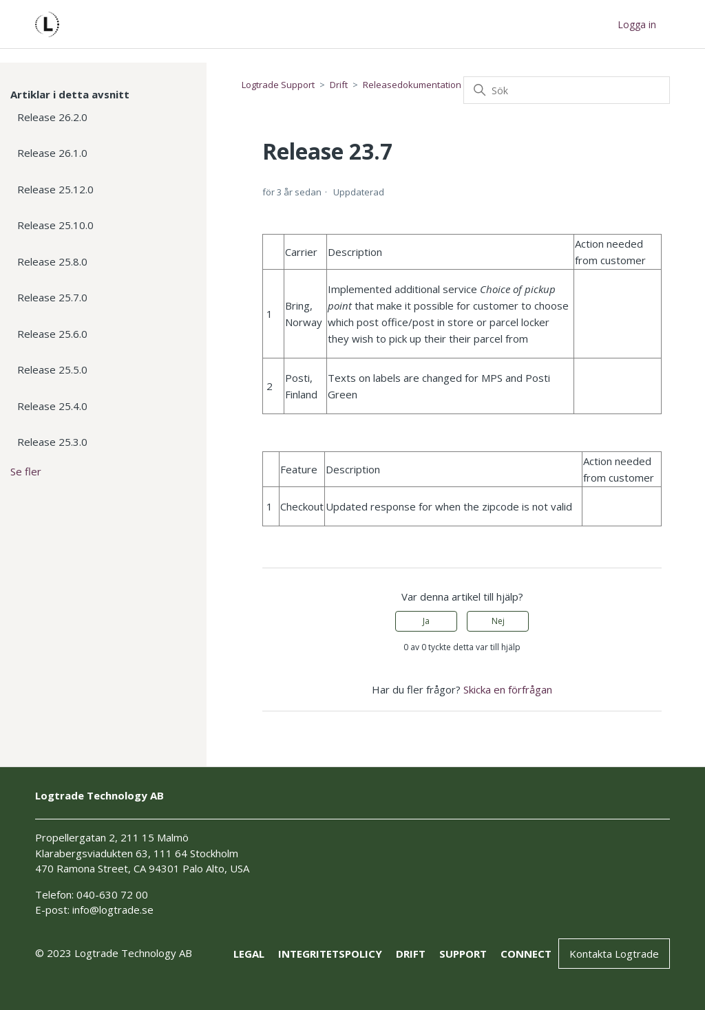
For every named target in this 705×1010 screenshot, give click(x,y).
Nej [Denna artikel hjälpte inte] (498, 621)
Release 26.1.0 (52, 153)
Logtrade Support (278, 84)
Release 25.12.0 (55, 189)
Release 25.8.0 (52, 261)
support (463, 953)
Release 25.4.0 (52, 406)
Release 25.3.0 (52, 442)
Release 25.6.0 (52, 334)
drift (410, 953)
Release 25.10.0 (55, 225)
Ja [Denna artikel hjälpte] (426, 621)
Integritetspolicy (330, 953)
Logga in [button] (637, 24)
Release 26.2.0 (52, 117)
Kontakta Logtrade (614, 953)
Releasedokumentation (412, 84)
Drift (339, 84)
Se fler (25, 471)
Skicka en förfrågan (507, 689)
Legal (248, 953)
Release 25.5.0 (52, 369)
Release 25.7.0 (52, 297)
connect (526, 953)
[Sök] (566, 90)
